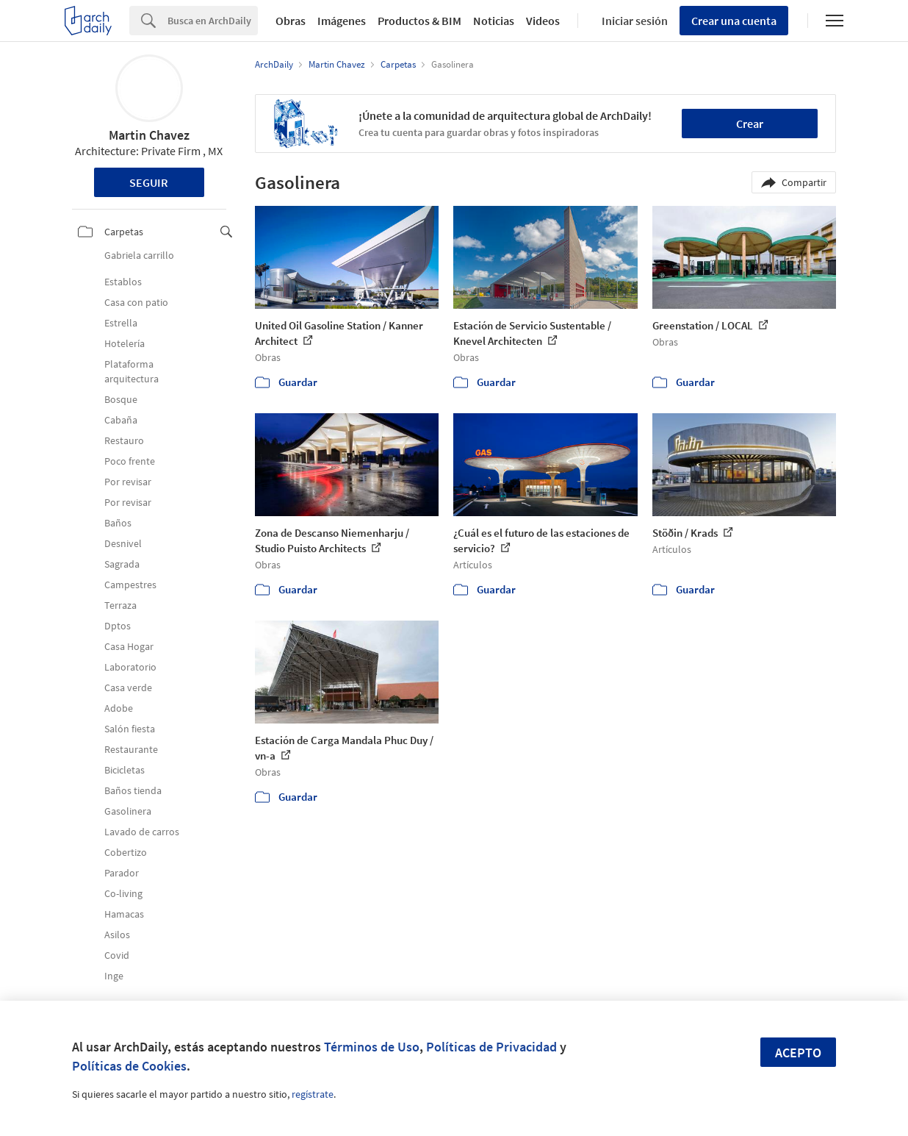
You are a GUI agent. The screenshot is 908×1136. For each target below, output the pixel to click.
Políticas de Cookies (129, 1065)
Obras (290, 20)
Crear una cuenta (734, 20)
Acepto (798, 1052)
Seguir (148, 182)
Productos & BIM (419, 20)
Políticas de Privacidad (491, 1046)
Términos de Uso (371, 1046)
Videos (543, 20)
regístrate (313, 1094)
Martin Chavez (149, 134)
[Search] (212, 20)
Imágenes (341, 20)
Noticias (493, 20)
